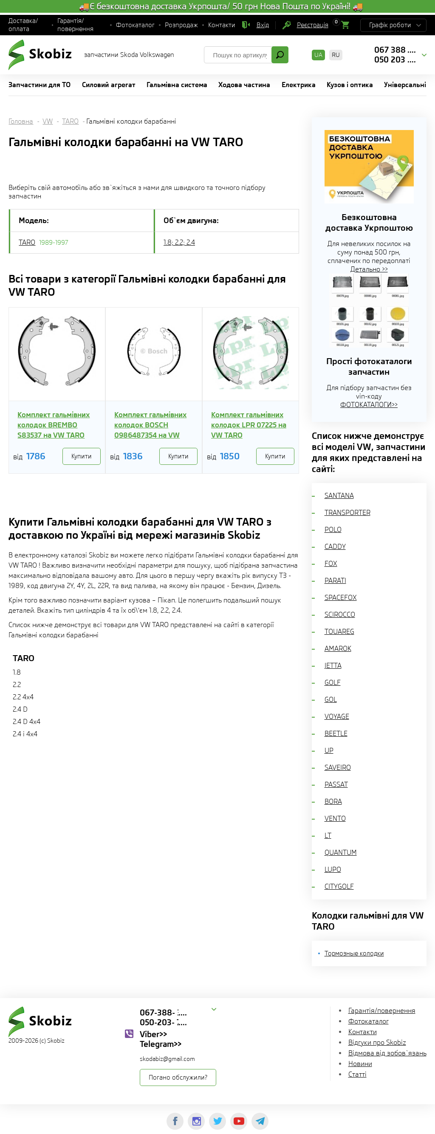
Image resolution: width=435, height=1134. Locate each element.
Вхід (263, 25)
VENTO (335, 818)
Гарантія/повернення (75, 25)
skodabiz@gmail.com (167, 1058)
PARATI (335, 581)
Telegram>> (160, 1044)
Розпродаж (181, 25)
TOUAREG (339, 632)
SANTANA (339, 496)
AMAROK (338, 649)
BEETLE (336, 734)
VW (47, 121)
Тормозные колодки (354, 953)
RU (336, 54)
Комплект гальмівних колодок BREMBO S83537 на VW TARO (53, 424)
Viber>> (153, 1034)
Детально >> (369, 269)
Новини (360, 1064)
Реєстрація (312, 25)
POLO (333, 530)
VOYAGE (337, 717)
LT (328, 835)
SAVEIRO (338, 768)
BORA (333, 801)
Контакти (221, 25)
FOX (331, 564)
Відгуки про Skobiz (377, 1042)
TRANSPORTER (347, 513)
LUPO (333, 869)
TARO (70, 121)
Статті (357, 1074)
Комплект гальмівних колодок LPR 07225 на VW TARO (248, 424)
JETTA (333, 666)
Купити (81, 456)
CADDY (335, 547)
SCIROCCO (340, 615)
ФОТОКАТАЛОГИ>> (369, 405)
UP (329, 751)
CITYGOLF (339, 886)
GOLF (333, 683)
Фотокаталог (135, 25)
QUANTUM (341, 852)
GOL (331, 700)
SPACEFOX (341, 598)
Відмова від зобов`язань (387, 1053)
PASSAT (336, 785)
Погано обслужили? (178, 1077)
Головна (20, 121)
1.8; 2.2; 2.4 (179, 242)
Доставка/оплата (23, 25)
